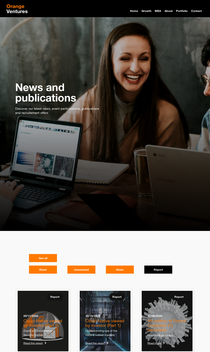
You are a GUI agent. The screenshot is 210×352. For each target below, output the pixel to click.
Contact (196, 11)
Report (158, 269)
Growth (146, 11)
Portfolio (182, 11)
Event (43, 269)
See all (43, 258)
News (120, 269)
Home (134, 11)
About (169, 11)
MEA (158, 11)
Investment (81, 269)
